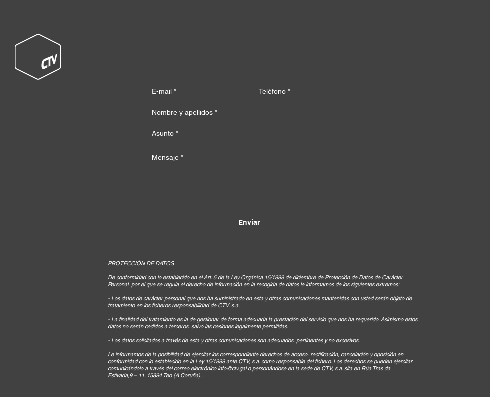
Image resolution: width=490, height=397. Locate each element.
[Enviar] (249, 222)
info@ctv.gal (232, 368)
